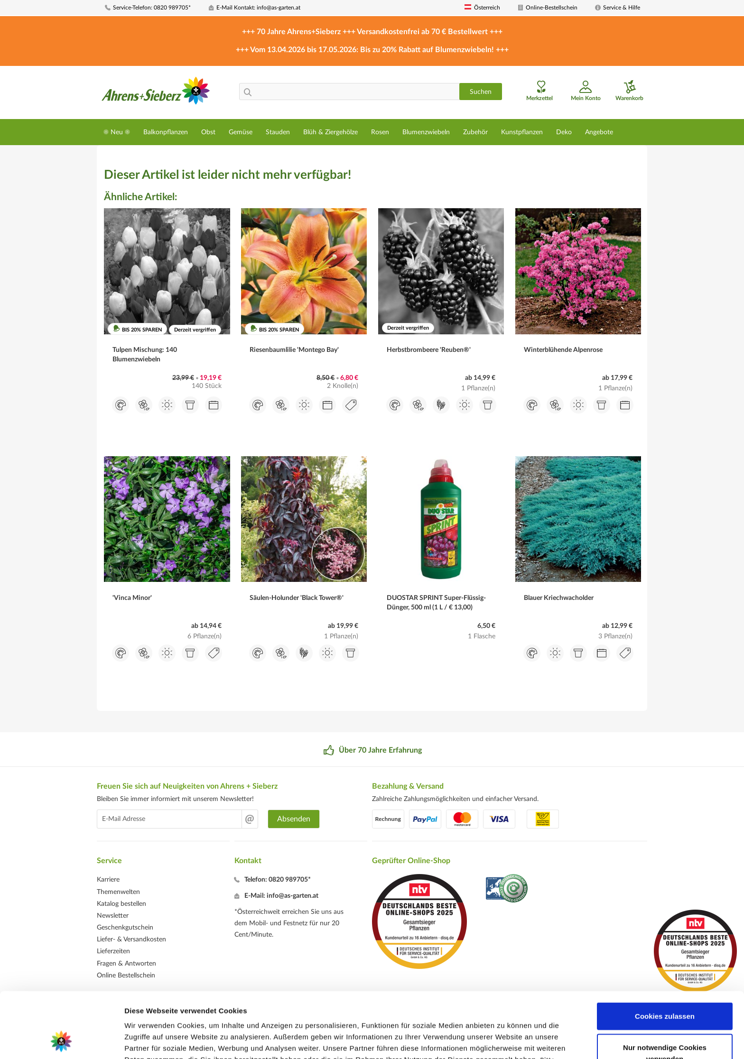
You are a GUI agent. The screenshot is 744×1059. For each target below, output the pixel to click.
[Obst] (208, 132)
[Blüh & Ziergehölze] (330, 132)
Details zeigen (505, 1040)
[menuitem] (153, 8)
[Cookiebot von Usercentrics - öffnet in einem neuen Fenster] (61, 1040)
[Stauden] (278, 132)
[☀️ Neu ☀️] (117, 132)
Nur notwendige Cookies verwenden (665, 991)
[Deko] (563, 132)
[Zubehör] (475, 132)
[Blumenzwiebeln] (426, 132)
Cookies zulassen (665, 954)
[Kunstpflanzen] (521, 132)
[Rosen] (380, 132)
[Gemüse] (240, 132)
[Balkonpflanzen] (166, 132)
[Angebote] (599, 132)
